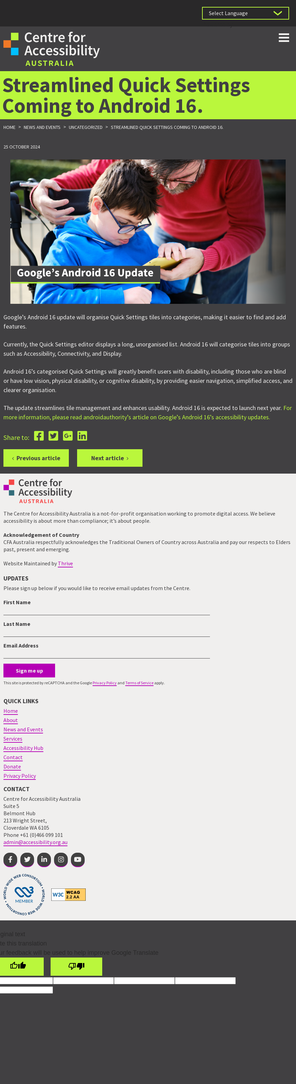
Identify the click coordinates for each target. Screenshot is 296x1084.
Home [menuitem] (10, 710)
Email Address (21, 645)
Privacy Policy (105, 682)
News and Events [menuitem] (23, 729)
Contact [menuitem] (13, 757)
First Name (17, 602)
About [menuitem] (10, 720)
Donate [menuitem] (12, 766)
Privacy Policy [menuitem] (19, 775)
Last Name (16, 623)
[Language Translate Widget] (245, 13)
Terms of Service (139, 682)
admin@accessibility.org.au (35, 842)
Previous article (38, 458)
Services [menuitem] (12, 738)
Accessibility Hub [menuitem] (23, 747)
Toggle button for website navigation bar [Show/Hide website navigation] (284, 37)
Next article (107, 458)
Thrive (65, 563)
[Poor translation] (76, 967)
